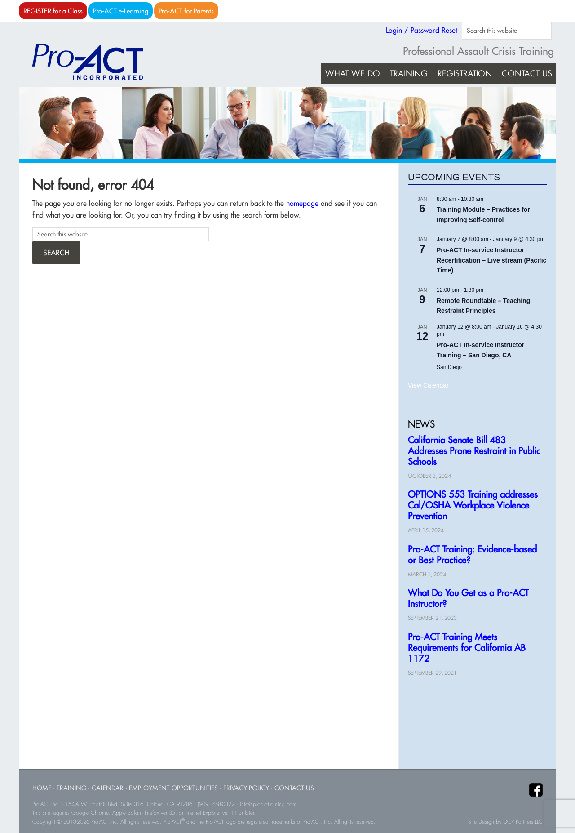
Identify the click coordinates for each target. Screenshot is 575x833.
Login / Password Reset (421, 30)
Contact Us (294, 788)
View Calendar (428, 385)
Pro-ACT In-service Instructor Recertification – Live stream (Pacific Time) (491, 260)
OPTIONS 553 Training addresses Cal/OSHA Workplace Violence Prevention (473, 505)
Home (41, 788)
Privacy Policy (246, 788)
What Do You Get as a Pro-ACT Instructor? (468, 598)
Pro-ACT (95, 62)
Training (71, 788)
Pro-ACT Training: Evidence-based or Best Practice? (472, 554)
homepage (302, 203)
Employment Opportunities (173, 788)
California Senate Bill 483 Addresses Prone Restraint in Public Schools (474, 450)
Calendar (108, 788)
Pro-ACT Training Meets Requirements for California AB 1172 (467, 647)
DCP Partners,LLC (523, 821)
